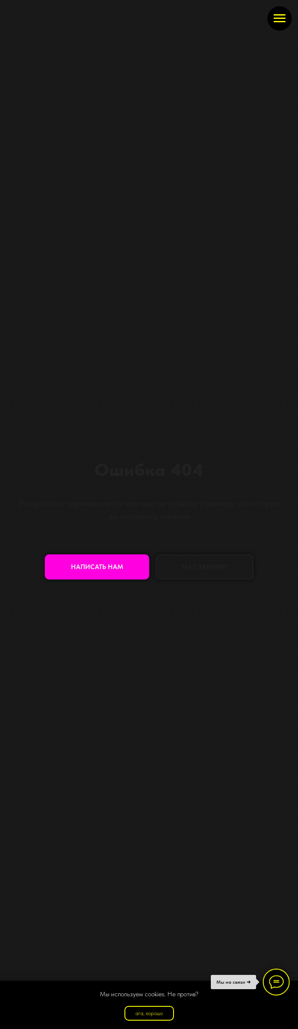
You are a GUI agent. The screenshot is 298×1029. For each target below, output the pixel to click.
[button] (97, 566)
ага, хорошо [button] (149, 1013)
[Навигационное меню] (279, 18)
